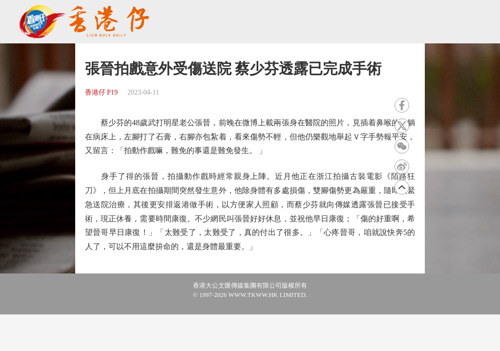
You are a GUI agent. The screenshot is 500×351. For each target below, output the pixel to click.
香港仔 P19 (101, 92)
